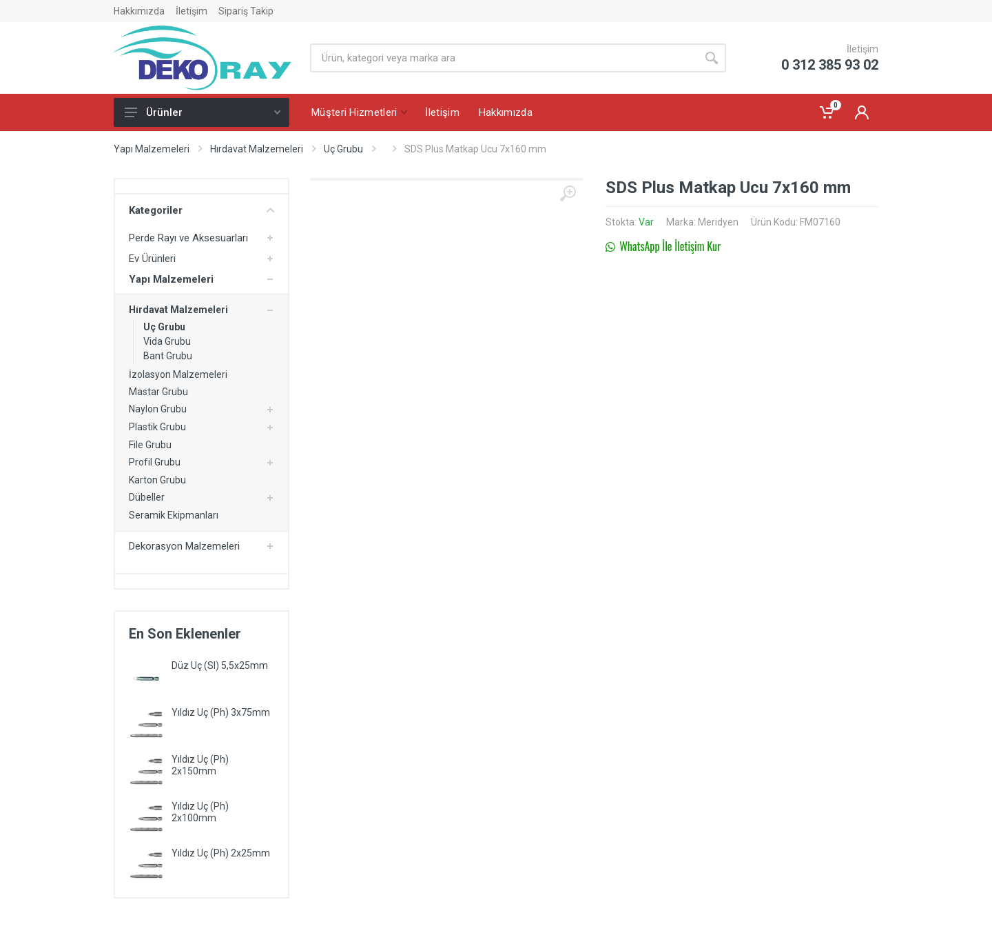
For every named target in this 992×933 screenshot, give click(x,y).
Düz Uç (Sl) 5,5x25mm (220, 665)
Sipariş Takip (245, 11)
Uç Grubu (343, 148)
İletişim (191, 11)
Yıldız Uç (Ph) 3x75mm (221, 712)
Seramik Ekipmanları (173, 515)
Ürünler (202, 112)
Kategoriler (201, 210)
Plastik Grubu (157, 426)
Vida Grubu (167, 341)
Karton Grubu (157, 479)
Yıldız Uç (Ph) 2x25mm (221, 853)
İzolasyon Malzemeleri (178, 374)
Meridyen (718, 222)
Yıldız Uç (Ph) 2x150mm (200, 765)
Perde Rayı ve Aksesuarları (188, 238)
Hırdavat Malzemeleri (256, 148)
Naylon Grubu (158, 408)
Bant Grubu (167, 355)
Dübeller (147, 497)
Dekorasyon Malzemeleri (184, 546)
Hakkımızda (139, 11)
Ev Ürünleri (152, 258)
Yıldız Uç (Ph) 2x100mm (200, 812)
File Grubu (150, 444)
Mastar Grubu (158, 391)
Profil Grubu (154, 462)
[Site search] (503, 57)
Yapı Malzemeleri (151, 148)
